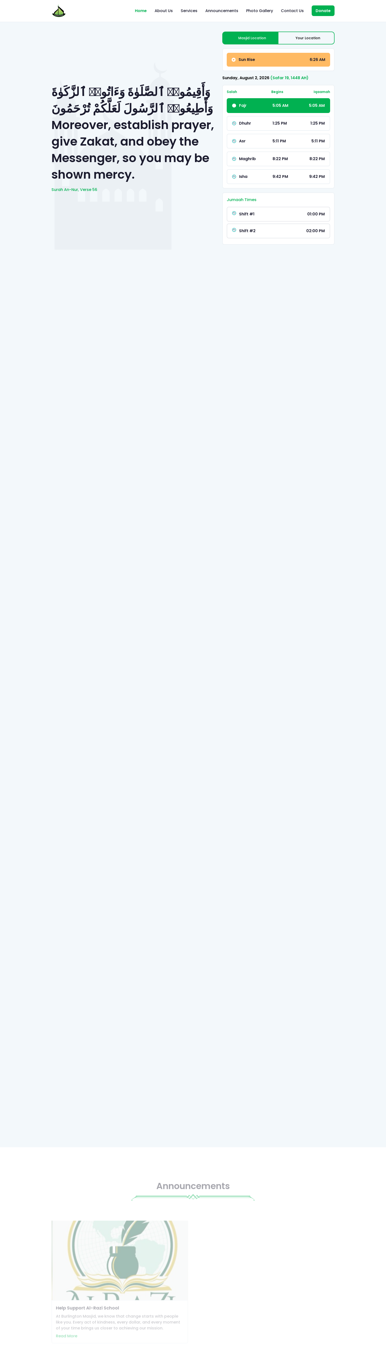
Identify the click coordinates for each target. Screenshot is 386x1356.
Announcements (221, 11)
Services (189, 11)
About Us (164, 11)
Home (141, 11)
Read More (66, 1342)
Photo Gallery (259, 11)
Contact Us (292, 11)
